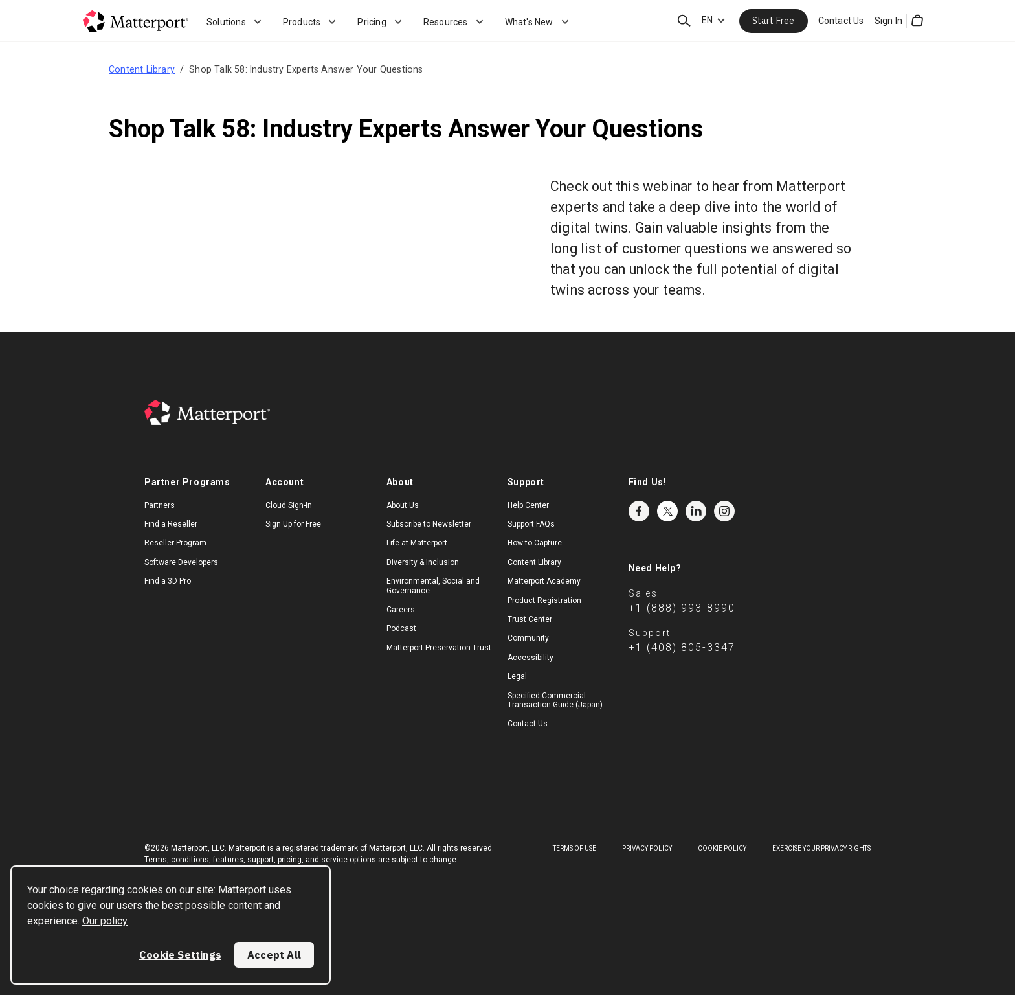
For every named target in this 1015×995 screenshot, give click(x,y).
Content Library (142, 69)
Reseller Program (175, 542)
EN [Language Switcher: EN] (707, 20)
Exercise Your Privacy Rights (821, 848)
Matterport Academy (544, 581)
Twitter (667, 511)
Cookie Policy (722, 848)
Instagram (724, 511)
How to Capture (535, 542)
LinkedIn (696, 511)
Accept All (274, 954)
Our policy (105, 921)
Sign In (888, 21)
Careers (400, 609)
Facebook (639, 511)
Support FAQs (531, 524)
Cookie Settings (180, 954)
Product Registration (544, 600)
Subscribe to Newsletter (428, 524)
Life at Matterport (416, 542)
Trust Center (530, 619)
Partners (159, 505)
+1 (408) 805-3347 (682, 647)
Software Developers (181, 562)
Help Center (528, 505)
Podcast (401, 628)
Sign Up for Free (293, 524)
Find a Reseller (170, 524)
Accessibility (530, 657)
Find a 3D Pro (167, 581)
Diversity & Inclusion (422, 562)
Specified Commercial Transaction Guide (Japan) (555, 700)
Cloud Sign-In (288, 505)
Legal (517, 676)
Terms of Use (574, 848)
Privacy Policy (647, 848)
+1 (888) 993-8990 (682, 608)
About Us (402, 505)
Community (528, 638)
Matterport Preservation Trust (438, 647)
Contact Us (841, 21)
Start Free (773, 21)
